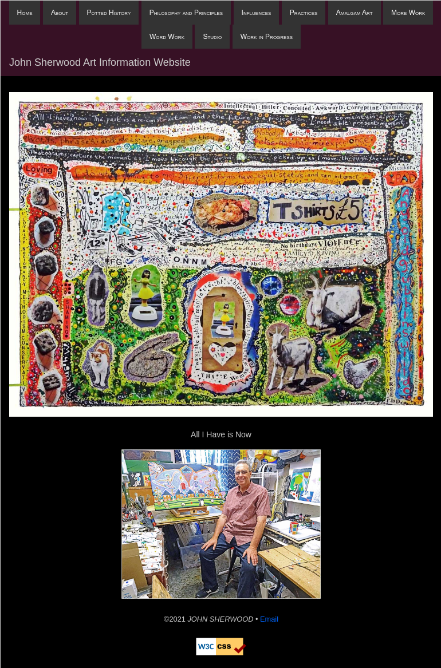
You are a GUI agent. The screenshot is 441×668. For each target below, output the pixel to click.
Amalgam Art (354, 13)
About (59, 13)
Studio (212, 37)
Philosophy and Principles (186, 13)
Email (269, 619)
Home (25, 13)
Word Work (166, 37)
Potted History (109, 13)
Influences (256, 13)
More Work (408, 13)
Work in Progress (267, 37)
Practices (303, 13)
